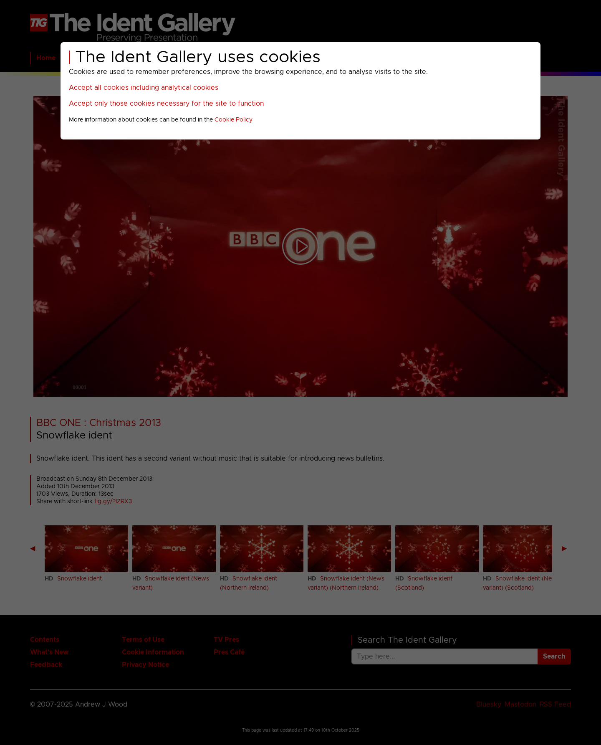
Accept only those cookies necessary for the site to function (166, 103)
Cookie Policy (234, 120)
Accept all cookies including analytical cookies (143, 87)
